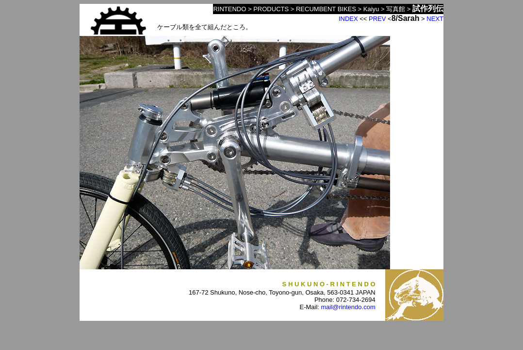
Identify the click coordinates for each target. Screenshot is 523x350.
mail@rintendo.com (348, 307)
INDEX (348, 18)
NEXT (434, 18)
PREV (377, 18)
